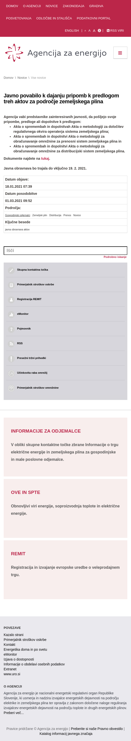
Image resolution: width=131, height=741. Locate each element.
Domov (12, 6)
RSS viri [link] (115, 30)
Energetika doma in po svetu (25, 649)
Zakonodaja (73, 6)
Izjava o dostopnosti (19, 659)
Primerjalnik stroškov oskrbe (25, 640)
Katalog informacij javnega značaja (66, 734)
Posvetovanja (19, 18)
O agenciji (32, 6)
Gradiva (96, 6)
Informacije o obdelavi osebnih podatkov (34, 664)
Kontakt (9, 645)
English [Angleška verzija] (72, 30)
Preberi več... (14, 713)
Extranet (10, 669)
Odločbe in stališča (54, 18)
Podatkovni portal (94, 18)
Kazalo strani (13, 635)
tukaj (45, 158)
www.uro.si (12, 674)
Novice (52, 6)
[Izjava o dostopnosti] (99, 31)
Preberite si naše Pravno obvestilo (97, 729)
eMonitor (10, 654)
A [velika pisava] (94, 30)
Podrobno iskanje (115, 256)
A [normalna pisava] (89, 30)
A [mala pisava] (85, 30)
